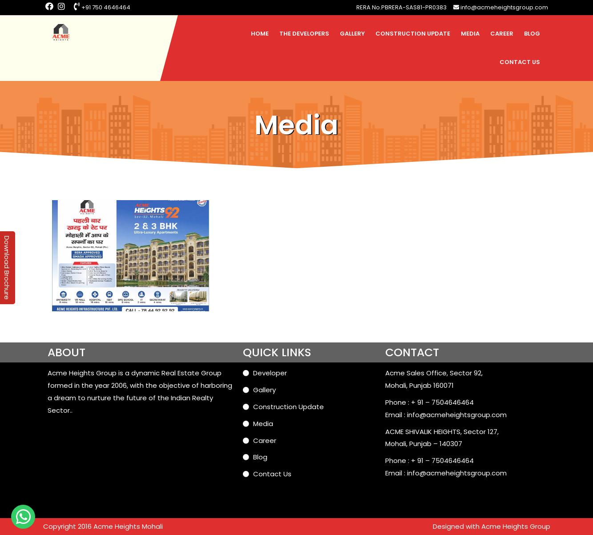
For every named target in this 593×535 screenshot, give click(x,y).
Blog (532, 33)
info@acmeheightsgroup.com (500, 7)
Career (501, 33)
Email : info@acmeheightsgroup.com (446, 414)
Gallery (352, 33)
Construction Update (412, 33)
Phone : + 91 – (408, 402)
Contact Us (520, 62)
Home (260, 33)
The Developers (304, 33)
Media (470, 33)
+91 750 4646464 (102, 7)
